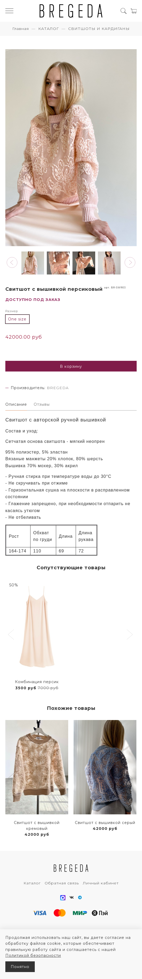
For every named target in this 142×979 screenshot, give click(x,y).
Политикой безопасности (33, 955)
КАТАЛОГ (48, 28)
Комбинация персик (37, 681)
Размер (11, 311)
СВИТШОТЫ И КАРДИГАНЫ (99, 28)
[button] (12, 262)
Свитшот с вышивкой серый (105, 822)
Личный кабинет (101, 883)
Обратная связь (62, 883)
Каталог (32, 883)
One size (17, 319)
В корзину (71, 366)
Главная (20, 28)
